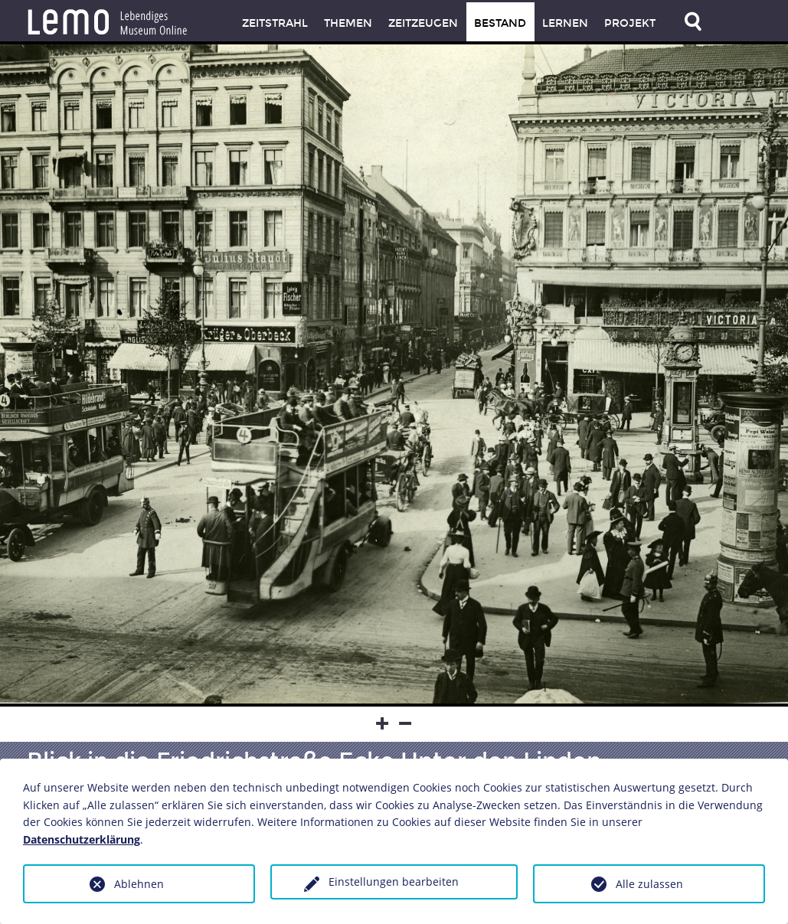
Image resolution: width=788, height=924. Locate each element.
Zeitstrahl (275, 23)
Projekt (630, 23)
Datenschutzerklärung (81, 839)
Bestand (500, 23)
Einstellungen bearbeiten (394, 881)
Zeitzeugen (423, 23)
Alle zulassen (649, 884)
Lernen (565, 23)
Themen (348, 23)
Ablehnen (139, 884)
